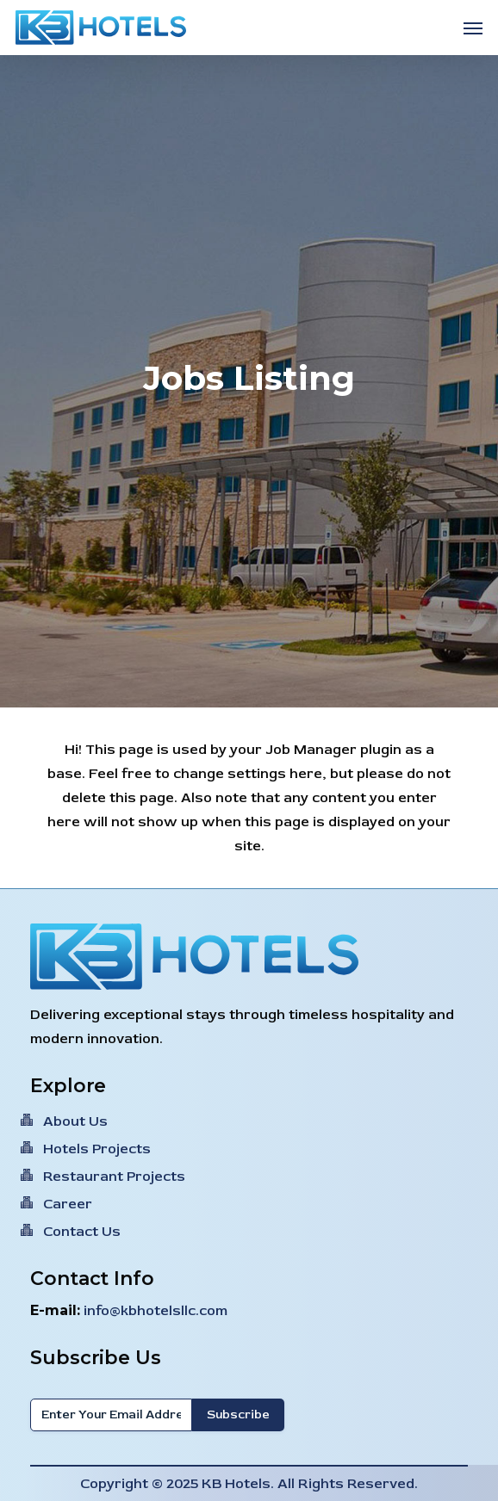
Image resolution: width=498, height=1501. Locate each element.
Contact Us (82, 1231)
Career (67, 1204)
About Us (75, 1121)
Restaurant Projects (114, 1176)
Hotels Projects (97, 1149)
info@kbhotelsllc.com (155, 1310)
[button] (473, 27)
